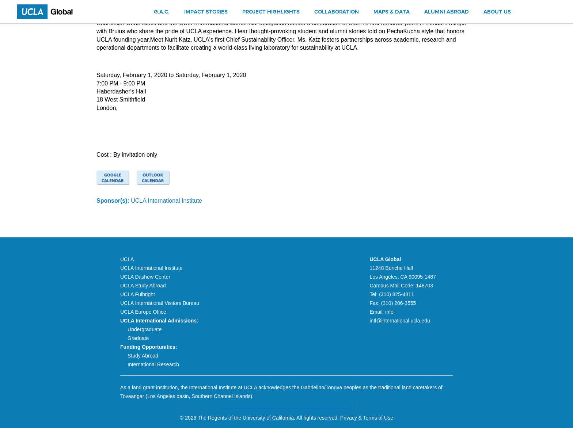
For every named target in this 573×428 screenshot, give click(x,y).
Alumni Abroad (446, 12)
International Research (153, 364)
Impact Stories (206, 12)
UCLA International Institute (166, 201)
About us (497, 12)
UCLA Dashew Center (145, 277)
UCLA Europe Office (143, 312)
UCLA (127, 259)
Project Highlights (271, 12)
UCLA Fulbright (137, 294)
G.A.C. (162, 12)
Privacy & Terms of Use (366, 418)
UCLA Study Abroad (143, 285)
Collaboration (336, 12)
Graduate (138, 338)
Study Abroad (143, 356)
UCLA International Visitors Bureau (159, 303)
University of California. (269, 418)
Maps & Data (391, 12)
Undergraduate (145, 329)
